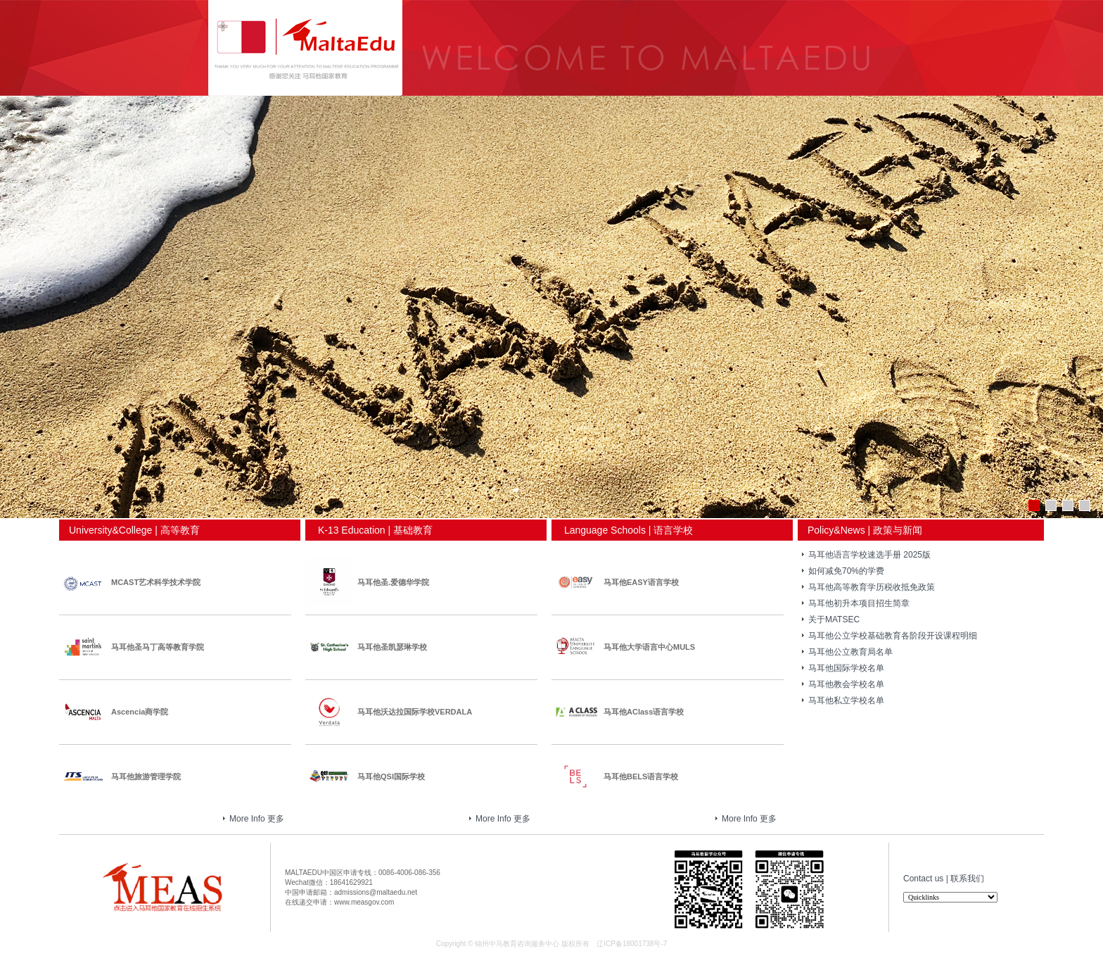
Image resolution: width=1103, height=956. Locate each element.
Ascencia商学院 (139, 711)
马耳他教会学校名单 (846, 684)
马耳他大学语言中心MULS (649, 647)
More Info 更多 (260, 819)
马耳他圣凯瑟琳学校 (392, 647)
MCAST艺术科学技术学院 (155, 582)
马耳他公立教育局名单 (850, 652)
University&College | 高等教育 (129, 530)
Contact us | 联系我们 (943, 878)
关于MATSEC (834, 619)
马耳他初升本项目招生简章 (859, 603)
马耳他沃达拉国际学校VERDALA (414, 711)
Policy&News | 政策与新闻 (860, 530)
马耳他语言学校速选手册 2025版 (869, 555)
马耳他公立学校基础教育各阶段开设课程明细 (892, 636)
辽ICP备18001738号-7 (632, 944)
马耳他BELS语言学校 (641, 776)
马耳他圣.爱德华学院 (393, 582)
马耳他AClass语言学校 (644, 711)
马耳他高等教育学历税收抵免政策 (871, 587)
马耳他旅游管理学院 (146, 776)
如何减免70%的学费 (846, 571)
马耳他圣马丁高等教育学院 (157, 647)
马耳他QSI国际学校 (391, 776)
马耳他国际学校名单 (846, 668)
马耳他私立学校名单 (846, 700)
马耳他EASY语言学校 (641, 582)
